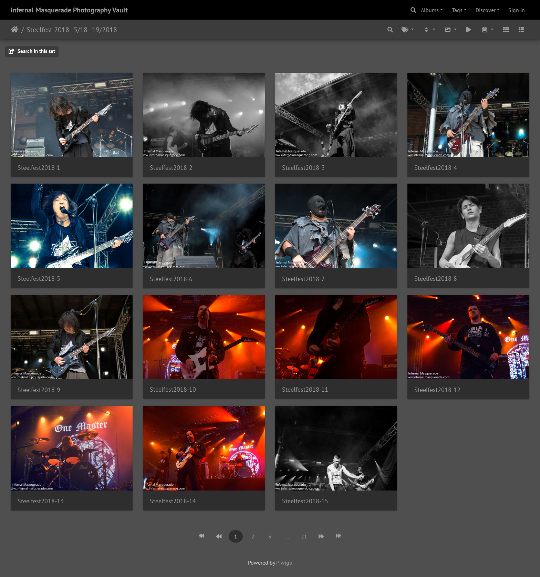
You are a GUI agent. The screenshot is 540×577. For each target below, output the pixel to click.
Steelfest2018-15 (305, 501)
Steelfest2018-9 (39, 389)
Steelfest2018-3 (303, 167)
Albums (430, 10)
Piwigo (284, 562)
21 (304, 536)
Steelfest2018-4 (435, 167)
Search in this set (32, 51)
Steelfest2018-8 (435, 278)
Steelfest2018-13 (41, 501)
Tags (457, 10)
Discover (486, 10)
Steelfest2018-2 (171, 167)
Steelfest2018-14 (173, 501)
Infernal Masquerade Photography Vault (69, 10)
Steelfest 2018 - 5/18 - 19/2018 (72, 29)
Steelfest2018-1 (39, 167)
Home (15, 29)
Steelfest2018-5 (39, 278)
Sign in (516, 10)
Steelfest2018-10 (173, 389)
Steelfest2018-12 (437, 389)
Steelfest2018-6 (171, 278)
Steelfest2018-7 (303, 278)
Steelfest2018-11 (305, 389)
